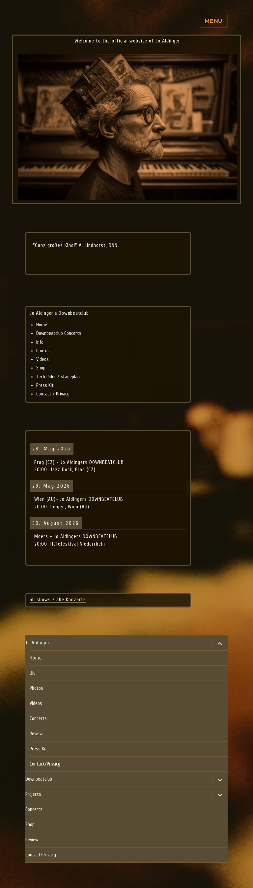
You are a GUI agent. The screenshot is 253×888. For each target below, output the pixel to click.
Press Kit (45, 385)
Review (36, 734)
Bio (33, 673)
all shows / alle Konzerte (58, 600)
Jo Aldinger (37, 643)
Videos (42, 359)
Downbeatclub (38, 779)
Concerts (38, 718)
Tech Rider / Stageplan (58, 377)
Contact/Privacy (45, 764)
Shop (40, 368)
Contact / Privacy (53, 394)
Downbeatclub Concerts (58, 333)
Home (41, 325)
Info (39, 342)
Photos (43, 351)
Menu (214, 21)
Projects (33, 794)
